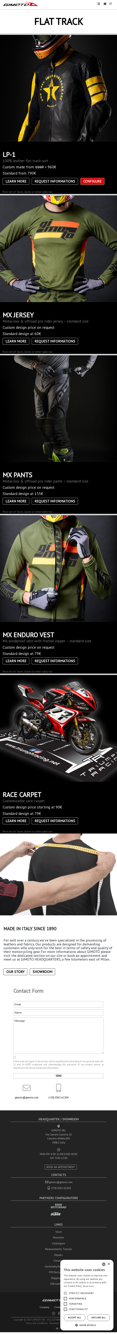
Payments (54, 1323)
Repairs (58, 1255)
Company (44, 1307)
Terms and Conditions (37, 1323)
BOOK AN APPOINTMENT (61, 1167)
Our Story (15, 971)
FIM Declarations (58, 1272)
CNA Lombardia (58, 1283)
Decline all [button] (98, 1317)
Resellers (58, 1237)
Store (58, 1231)
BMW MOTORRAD (58, 1206)
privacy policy (48, 1061)
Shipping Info (58, 1278)
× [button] (108, 1264)
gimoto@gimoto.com (26, 1097)
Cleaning (58, 1260)
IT (110, 4)
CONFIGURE (92, 181)
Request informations (55, 181)
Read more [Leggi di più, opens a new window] (88, 1286)
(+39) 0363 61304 (58, 1097)
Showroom (42, 971)
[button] (87, 1325)
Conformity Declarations (58, 1266)
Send (59, 1075)
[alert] (86, 1295)
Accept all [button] (74, 1317)
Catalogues (58, 1243)
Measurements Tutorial (58, 1249)
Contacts (58, 1307)
